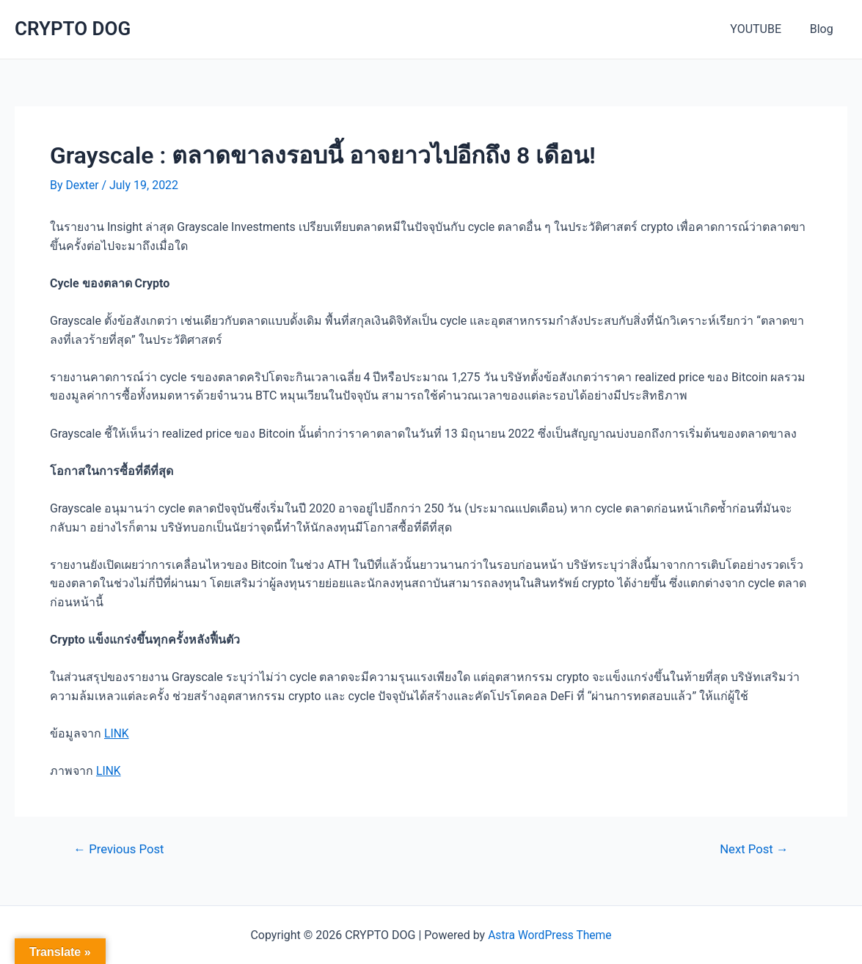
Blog (824, 29)
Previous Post (120, 848)
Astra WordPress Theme (549, 935)
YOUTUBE (763, 29)
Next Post (753, 848)
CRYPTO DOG (73, 29)
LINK (116, 733)
